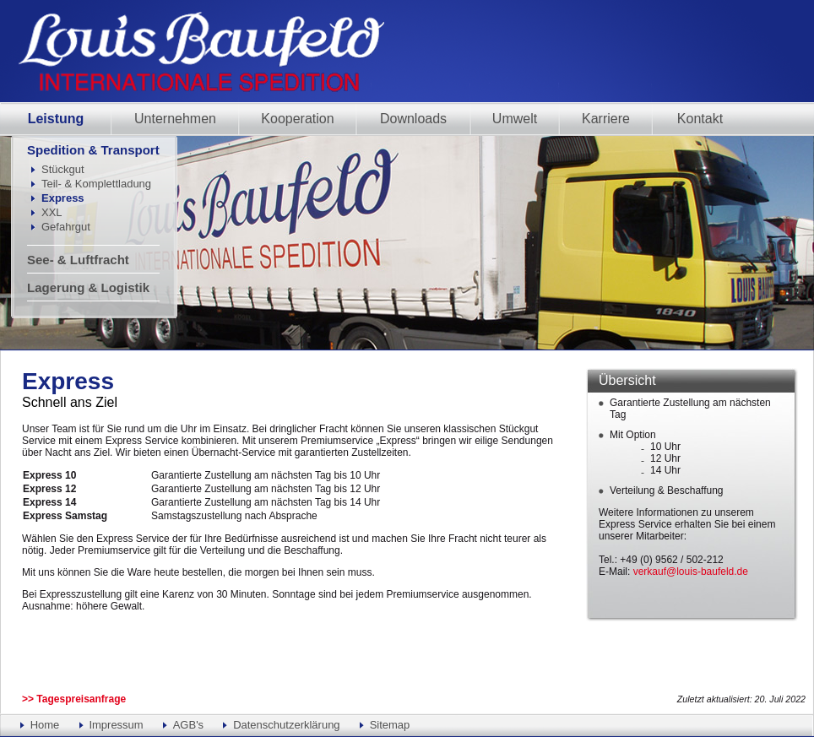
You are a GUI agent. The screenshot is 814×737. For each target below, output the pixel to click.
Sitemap (390, 724)
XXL (51, 212)
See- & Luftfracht (78, 259)
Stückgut (62, 169)
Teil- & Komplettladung (96, 183)
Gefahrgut (65, 226)
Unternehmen (175, 118)
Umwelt (514, 118)
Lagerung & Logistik (88, 287)
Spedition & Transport (93, 150)
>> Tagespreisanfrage (74, 699)
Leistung (56, 118)
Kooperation (297, 118)
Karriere (606, 118)
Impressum (116, 724)
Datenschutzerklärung (286, 724)
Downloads (413, 118)
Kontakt (700, 118)
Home (45, 724)
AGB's (188, 724)
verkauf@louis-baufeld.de (690, 571)
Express (62, 198)
